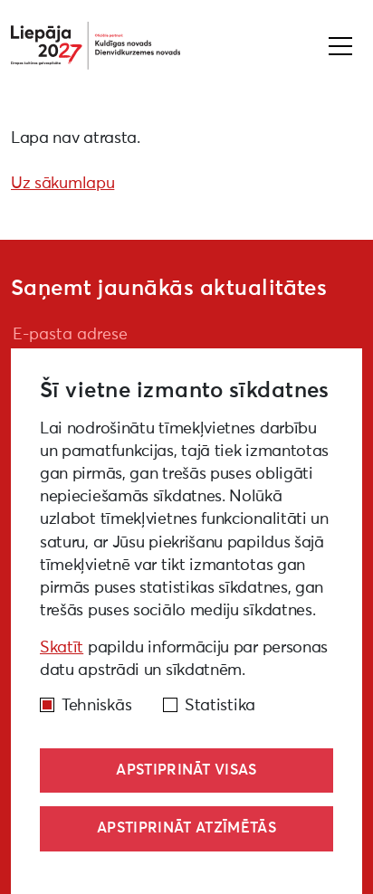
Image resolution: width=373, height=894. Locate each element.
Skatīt (61, 648)
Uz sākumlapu (62, 184)
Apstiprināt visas (186, 770)
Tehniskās (96, 706)
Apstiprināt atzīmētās (186, 828)
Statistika (220, 706)
